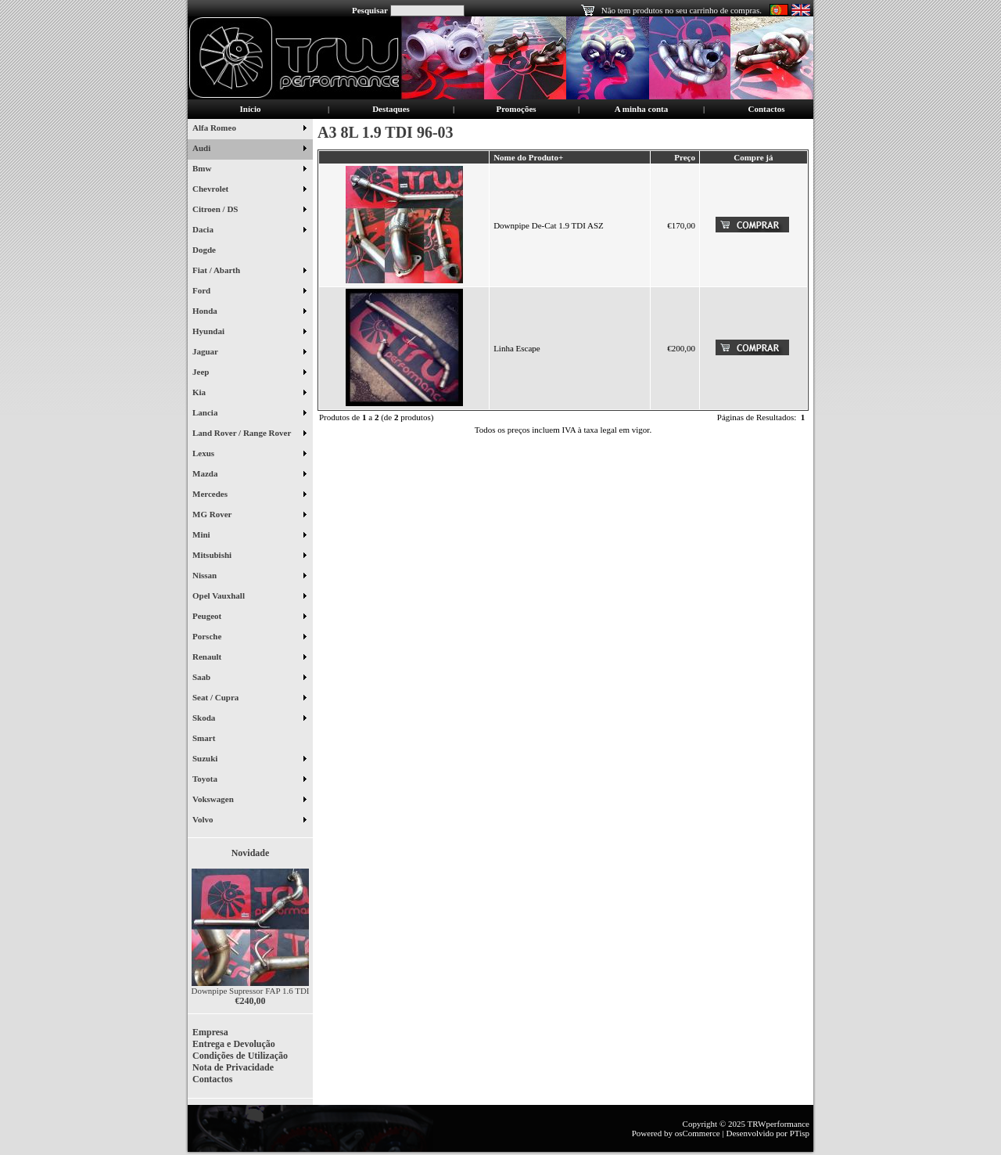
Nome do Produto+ (528, 157)
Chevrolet (249, 190)
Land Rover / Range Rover (249, 434)
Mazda (249, 475)
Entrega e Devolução (233, 1043)
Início (250, 108)
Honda (249, 312)
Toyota (249, 780)
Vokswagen (249, 800)
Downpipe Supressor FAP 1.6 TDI (250, 990)
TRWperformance (778, 1123)
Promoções (516, 108)
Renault (249, 658)
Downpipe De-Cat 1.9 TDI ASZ (548, 225)
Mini (249, 536)
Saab (249, 678)
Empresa (210, 1032)
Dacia (249, 231)
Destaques (391, 108)
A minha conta (641, 108)
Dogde (210, 251)
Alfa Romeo (249, 129)
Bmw (249, 170)
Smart (210, 739)
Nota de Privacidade (233, 1067)
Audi (249, 149)
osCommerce (697, 1133)
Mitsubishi (249, 556)
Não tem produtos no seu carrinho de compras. (681, 10)
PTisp (799, 1133)
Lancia (249, 414)
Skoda (249, 719)
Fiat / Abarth (249, 271)
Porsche (249, 637)
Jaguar (249, 353)
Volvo (249, 821)
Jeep (249, 373)
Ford (249, 292)
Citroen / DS (249, 210)
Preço (684, 157)
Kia (249, 393)
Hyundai (249, 332)
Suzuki (249, 760)
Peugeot (249, 617)
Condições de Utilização (240, 1055)
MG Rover (249, 515)
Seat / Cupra (249, 699)
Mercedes (249, 495)
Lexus (249, 454)
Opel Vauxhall (249, 597)
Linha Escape (516, 348)
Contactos (766, 108)
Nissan (249, 576)
